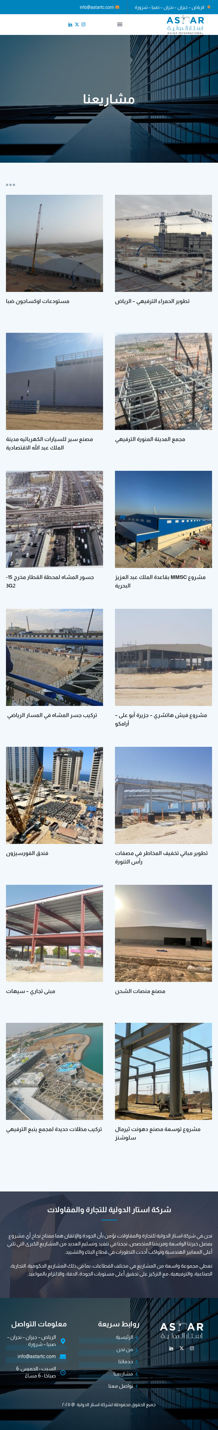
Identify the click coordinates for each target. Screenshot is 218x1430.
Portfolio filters (10, 185)
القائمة (119, 24)
